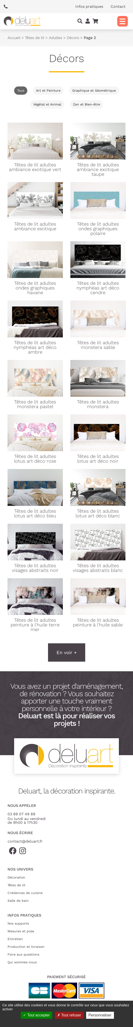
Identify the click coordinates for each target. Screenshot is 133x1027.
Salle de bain (18, 900)
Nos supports (18, 923)
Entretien (15, 939)
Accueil (14, 37)
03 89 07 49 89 (21, 814)
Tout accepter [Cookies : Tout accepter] (36, 1015)
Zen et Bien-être (86, 104)
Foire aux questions (23, 954)
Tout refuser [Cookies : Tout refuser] (69, 1015)
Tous (20, 90)
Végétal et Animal (47, 104)
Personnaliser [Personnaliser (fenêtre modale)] (100, 1015)
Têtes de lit (34, 37)
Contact (118, 6)
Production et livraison (26, 947)
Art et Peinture (48, 90)
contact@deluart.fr (25, 841)
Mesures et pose (21, 931)
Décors (73, 37)
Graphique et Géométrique (94, 90)
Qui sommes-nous (22, 962)
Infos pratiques (89, 6)
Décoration (16, 877)
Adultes (55, 37)
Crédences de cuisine (25, 893)
